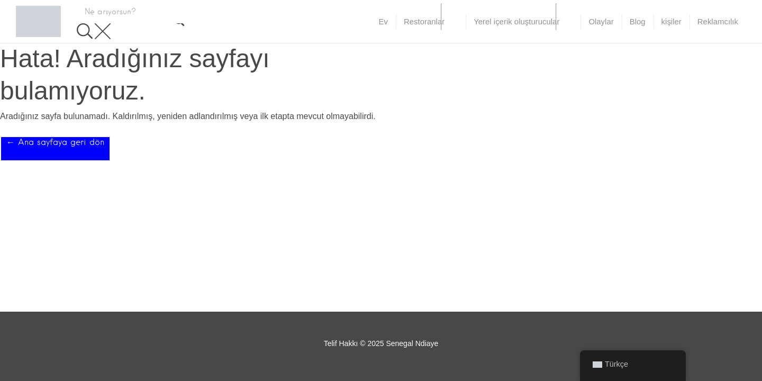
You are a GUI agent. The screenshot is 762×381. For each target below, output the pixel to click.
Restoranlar (424, 21)
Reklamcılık (717, 21)
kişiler (671, 21)
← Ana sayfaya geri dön (55, 142)
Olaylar (600, 21)
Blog (638, 21)
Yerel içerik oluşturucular (516, 21)
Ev (383, 21)
